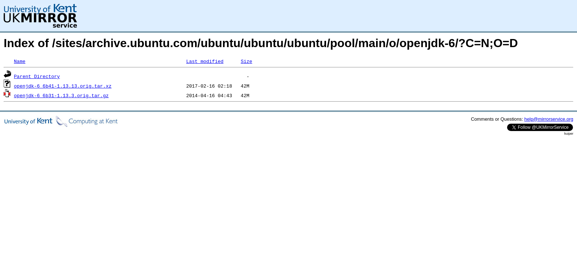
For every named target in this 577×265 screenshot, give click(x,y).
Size (246, 61)
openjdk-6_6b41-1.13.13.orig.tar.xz (62, 85)
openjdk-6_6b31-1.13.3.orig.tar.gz (61, 95)
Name (19, 61)
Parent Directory (37, 76)
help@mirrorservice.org (548, 119)
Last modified (204, 61)
